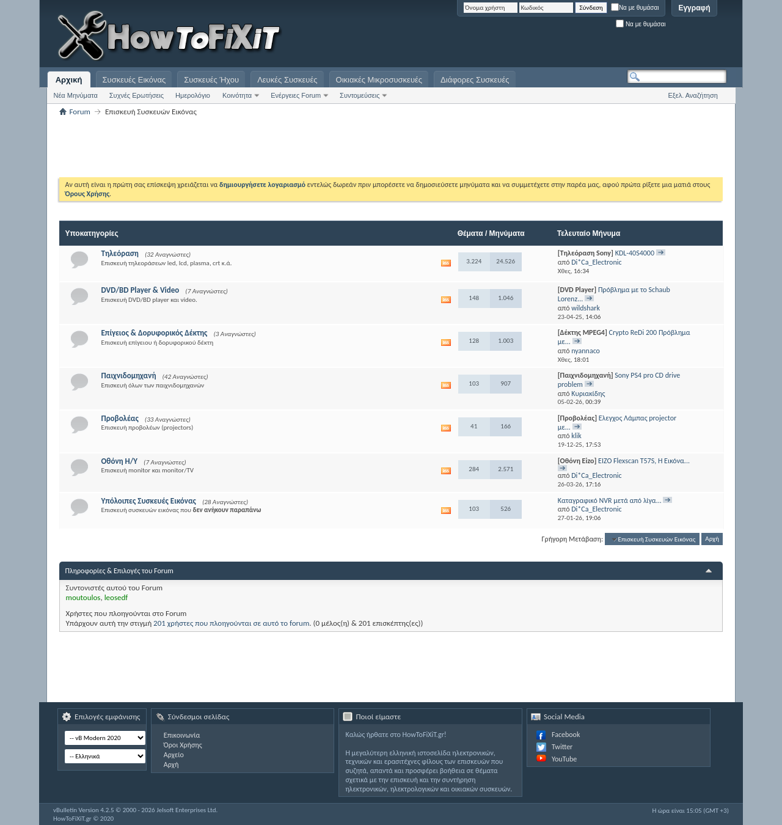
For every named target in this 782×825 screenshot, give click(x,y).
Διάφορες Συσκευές (474, 79)
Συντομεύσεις (359, 95)
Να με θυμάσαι (635, 7)
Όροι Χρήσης (183, 745)
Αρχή (712, 539)
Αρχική (69, 79)
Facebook (566, 734)
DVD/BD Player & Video (140, 290)
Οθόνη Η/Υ (119, 461)
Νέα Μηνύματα (76, 95)
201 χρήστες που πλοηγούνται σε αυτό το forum (231, 623)
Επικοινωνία (182, 735)
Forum (80, 111)
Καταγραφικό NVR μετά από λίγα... (610, 500)
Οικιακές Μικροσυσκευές (379, 79)
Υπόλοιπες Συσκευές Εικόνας (148, 500)
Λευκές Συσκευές (287, 79)
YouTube (564, 759)
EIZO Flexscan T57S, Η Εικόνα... (644, 461)
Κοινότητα (237, 95)
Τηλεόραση (120, 253)
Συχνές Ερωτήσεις (136, 95)
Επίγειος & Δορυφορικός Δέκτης (154, 332)
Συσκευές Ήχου (211, 79)
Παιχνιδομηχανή (128, 375)
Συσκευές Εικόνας (134, 79)
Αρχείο (174, 754)
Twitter (562, 747)
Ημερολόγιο (192, 95)
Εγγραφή (694, 8)
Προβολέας (120, 418)
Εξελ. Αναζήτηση (693, 95)
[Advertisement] (574, 36)
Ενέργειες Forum (296, 95)
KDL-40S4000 (634, 253)
